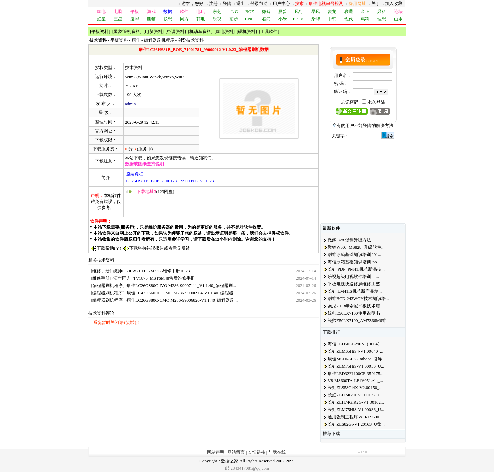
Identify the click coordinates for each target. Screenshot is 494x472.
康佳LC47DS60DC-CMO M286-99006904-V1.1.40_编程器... (181, 292)
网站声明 (215, 452)
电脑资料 (153, 31)
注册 (213, 3)
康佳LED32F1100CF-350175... (355, 373)
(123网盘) (155, 191)
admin (130, 103)
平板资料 (100, 31)
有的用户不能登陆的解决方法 (365, 125)
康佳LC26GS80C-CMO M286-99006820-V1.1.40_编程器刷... (182, 300)
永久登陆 (376, 102)
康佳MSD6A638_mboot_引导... (356, 358)
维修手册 (101, 270)
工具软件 (269, 31)
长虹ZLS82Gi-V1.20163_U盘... (356, 424)
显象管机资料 (127, 31)
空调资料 (175, 31)
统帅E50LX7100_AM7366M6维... (359, 320)
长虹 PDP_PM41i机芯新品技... (356, 269)
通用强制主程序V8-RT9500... (355, 416)
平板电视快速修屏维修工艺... (355, 283)
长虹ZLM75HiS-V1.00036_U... (356, 409)
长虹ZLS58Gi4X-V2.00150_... (355, 387)
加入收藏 (393, 3)
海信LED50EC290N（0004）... (356, 343)
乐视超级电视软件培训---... (353, 276)
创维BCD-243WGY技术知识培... (358, 298)
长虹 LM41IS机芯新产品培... (355, 291)
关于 (375, 3)
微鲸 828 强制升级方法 (349, 239)
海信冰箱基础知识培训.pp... (354, 261)
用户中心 (281, 3)
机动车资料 (200, 31)
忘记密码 (349, 102)
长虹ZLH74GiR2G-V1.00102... (356, 402)
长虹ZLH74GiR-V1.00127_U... (356, 394)
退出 (240, 3)
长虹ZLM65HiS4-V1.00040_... (355, 351)
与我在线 (277, 452)
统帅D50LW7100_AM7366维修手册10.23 (151, 270)
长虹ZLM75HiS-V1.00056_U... (356, 366)
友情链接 (256, 452)
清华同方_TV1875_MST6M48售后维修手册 (154, 278)
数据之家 (229, 460)
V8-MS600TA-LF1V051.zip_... (355, 380)
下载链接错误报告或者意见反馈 (159, 248)
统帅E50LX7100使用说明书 (354, 313)
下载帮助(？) (109, 248)
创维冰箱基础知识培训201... (354, 254)
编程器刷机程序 (159, 40)
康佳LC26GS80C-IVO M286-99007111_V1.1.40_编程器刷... (181, 285)
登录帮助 (259, 3)
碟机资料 (246, 31)
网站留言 (236, 452)
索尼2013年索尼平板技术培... (355, 305)
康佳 (136, 40)
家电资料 (224, 31)
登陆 (227, 3)
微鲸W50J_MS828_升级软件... (356, 247)
